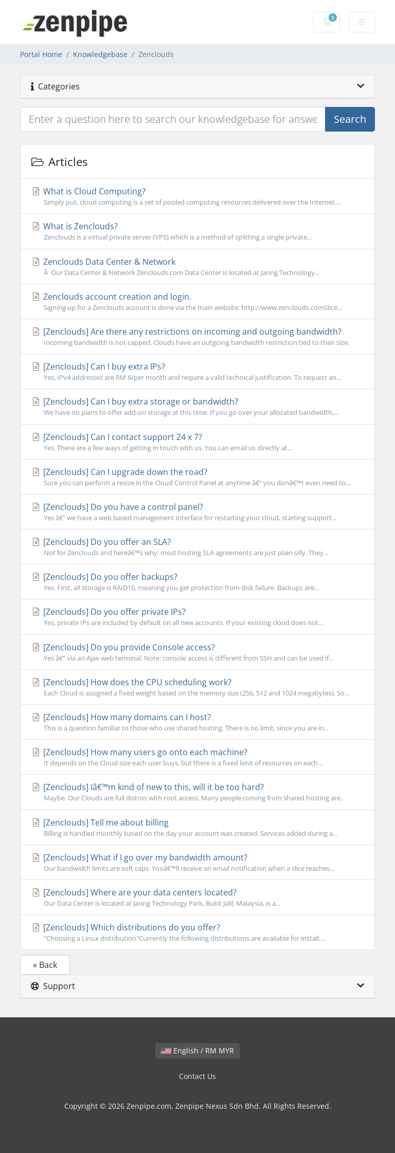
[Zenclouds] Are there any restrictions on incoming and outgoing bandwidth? (197, 336)
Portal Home (41, 54)
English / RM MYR (197, 1050)
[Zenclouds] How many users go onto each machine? (197, 757)
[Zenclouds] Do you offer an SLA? (197, 547)
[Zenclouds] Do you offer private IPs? (197, 617)
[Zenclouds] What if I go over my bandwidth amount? (197, 862)
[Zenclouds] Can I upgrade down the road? (197, 477)
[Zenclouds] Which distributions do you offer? (197, 932)
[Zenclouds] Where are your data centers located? (197, 897)
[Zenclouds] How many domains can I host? (197, 722)
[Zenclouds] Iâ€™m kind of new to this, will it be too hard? (197, 792)
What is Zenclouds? (197, 231)
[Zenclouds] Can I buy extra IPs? (197, 371)
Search (350, 119)
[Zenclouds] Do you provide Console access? (197, 652)
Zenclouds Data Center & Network (197, 267)
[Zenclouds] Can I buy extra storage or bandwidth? (197, 406)
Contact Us (197, 1076)
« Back (45, 965)
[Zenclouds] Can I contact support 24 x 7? (197, 442)
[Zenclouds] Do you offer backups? (197, 582)
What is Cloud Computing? (197, 196)
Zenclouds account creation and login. (197, 302)
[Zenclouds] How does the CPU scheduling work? (197, 687)
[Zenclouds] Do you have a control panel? (197, 512)
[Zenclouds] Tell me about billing (197, 827)
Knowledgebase (100, 54)
